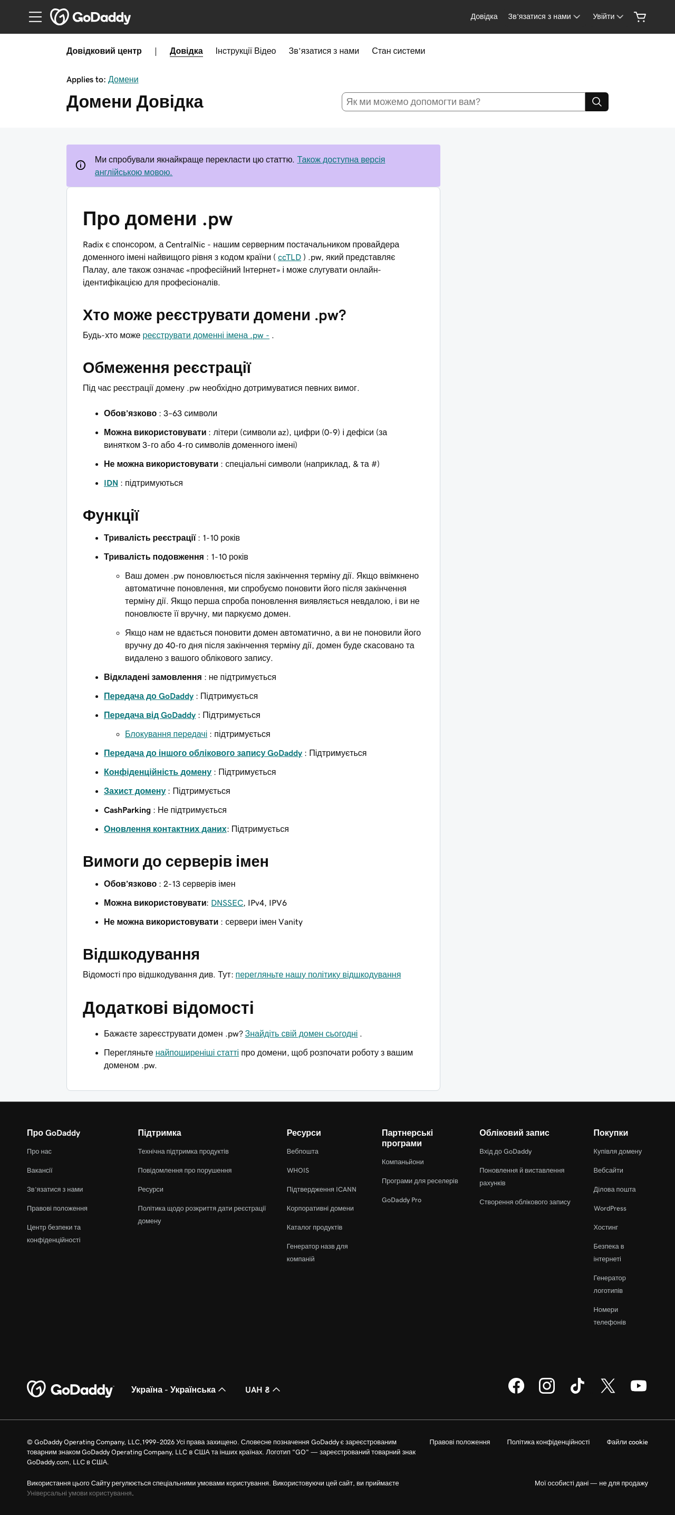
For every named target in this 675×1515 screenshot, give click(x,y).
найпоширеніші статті (197, 1052)
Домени (123, 79)
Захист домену (135, 791)
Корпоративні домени (320, 1208)
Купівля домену (618, 1151)
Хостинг (606, 1227)
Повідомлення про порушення (185, 1170)
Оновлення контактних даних (165, 828)
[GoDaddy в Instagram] (546, 1392)
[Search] (597, 101)
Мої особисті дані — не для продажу (591, 1483)
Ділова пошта (615, 1189)
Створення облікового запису (524, 1201)
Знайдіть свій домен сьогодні (301, 1033)
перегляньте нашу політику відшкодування (318, 974)
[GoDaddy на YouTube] (638, 1392)
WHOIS (298, 1170)
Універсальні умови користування (79, 1493)
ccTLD (289, 257)
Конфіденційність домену (157, 772)
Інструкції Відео (246, 50)
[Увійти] (609, 16)
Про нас (39, 1151)
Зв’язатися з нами (323, 50)
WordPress (610, 1208)
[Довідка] (484, 16)
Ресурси (150, 1189)
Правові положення (57, 1208)
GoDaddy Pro (401, 1199)
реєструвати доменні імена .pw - (205, 335)
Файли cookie (627, 1442)
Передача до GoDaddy (149, 696)
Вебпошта (303, 1151)
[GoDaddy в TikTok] (577, 1392)
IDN (111, 482)
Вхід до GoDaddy (505, 1151)
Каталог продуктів (315, 1227)
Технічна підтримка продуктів (183, 1151)
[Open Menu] (31, 17)
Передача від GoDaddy (150, 715)
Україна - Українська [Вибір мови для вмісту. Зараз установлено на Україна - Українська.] (179, 1389)
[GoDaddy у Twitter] (608, 1392)
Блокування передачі (166, 734)
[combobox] (463, 102)
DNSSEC (227, 902)
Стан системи (398, 50)
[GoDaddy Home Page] (70, 1389)
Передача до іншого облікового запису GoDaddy (203, 753)
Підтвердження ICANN (321, 1189)
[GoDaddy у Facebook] (516, 1392)
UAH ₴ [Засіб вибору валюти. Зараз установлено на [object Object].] (264, 1389)
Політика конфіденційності (548, 1442)
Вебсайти (608, 1170)
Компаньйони (403, 1161)
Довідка (186, 50)
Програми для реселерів (420, 1180)
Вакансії (40, 1170)
